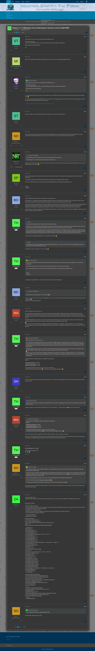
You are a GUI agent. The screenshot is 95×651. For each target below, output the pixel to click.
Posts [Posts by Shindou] (11, 390)
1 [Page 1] (10, 32)
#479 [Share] (85, 494)
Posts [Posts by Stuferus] (11, 50)
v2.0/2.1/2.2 (28, 21)
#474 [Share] (85, 377)
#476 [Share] (85, 415)
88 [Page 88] (23, 32)
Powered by (47, 649)
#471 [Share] (85, 287)
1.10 (63, 21)
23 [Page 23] (14, 32)
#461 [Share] (85, 36)
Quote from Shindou (32, 400)
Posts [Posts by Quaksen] (11, 90)
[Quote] (85, 51)
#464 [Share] (85, 111)
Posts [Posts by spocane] (11, 187)
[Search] (86, 1)
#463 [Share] (85, 77)
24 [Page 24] (16, 32)
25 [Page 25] (18, 32)
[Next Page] (25, 32)
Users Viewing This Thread (13, 636)
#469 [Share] (85, 218)
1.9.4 (60, 21)
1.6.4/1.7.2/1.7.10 (51, 21)
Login (77, 1)
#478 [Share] (85, 463)
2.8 (40, 21)
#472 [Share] (85, 308)
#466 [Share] (85, 151)
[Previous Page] (9, 32)
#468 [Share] (85, 195)
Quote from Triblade (32, 467)
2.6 (36, 21)
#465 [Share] (85, 131)
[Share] (86, 32)
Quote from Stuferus (32, 80)
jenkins (52, 20)
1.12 (68, 21)
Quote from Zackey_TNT (33, 610)
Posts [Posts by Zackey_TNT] (11, 508)
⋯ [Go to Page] (12, 32)
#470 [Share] (85, 256)
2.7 (38, 21)
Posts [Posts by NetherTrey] (11, 165)
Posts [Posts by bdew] (11, 209)
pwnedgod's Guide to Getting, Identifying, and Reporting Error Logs (39, 103)
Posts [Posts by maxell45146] (11, 322)
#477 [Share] (85, 445)
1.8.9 (57, 21)
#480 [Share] (85, 606)
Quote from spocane (32, 260)
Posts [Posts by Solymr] (11, 145)
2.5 (34, 21)
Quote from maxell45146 (33, 338)
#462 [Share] (85, 56)
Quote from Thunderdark (33, 155)
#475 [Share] (85, 397)
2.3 (32, 21)
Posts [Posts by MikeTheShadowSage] (11, 70)
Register (82, 1)
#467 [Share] (85, 173)
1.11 (66, 21)
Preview (26, 454)
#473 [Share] (85, 334)
